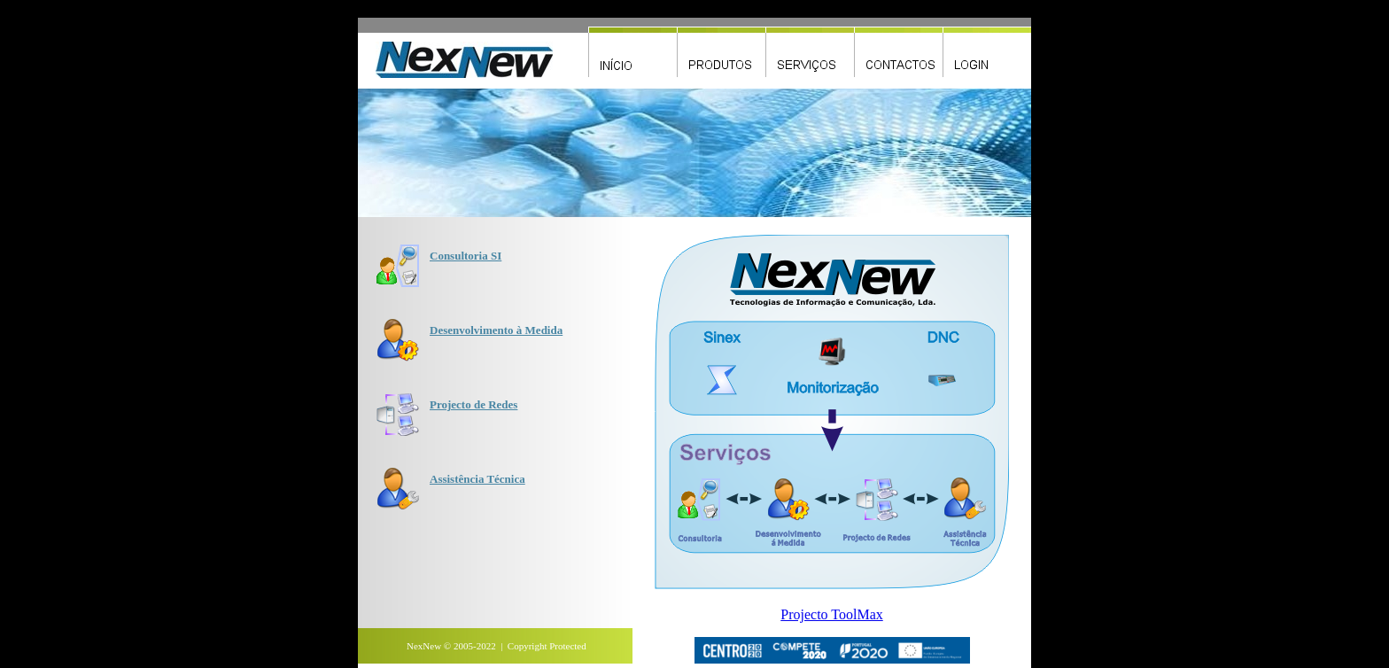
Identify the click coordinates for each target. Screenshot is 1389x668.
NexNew (424, 646)
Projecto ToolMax (831, 614)
